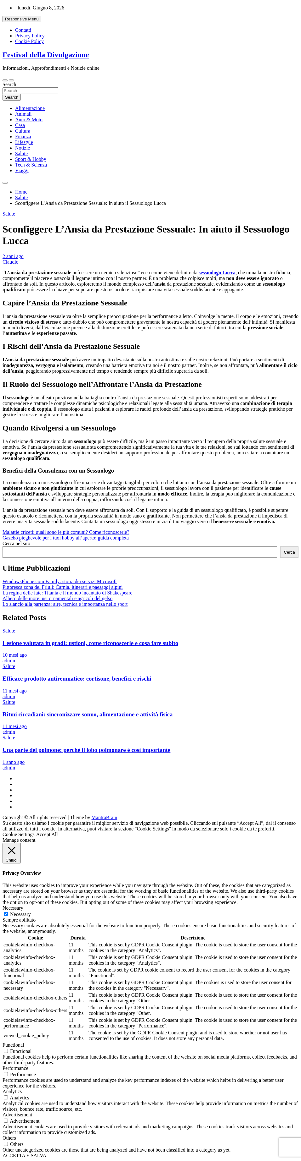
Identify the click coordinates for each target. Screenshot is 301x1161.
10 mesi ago (15, 655)
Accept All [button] (47, 834)
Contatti (23, 30)
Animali (23, 114)
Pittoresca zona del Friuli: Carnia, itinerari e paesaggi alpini (63, 587)
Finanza (23, 136)
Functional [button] (13, 1045)
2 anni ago (13, 256)
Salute (21, 153)
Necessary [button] (13, 908)
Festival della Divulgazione (46, 55)
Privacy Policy (30, 35)
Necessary (20, 914)
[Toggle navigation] (5, 80)
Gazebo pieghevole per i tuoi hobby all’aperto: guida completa (66, 537)
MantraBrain (104, 817)
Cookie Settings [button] (19, 834)
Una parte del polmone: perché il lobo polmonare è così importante (86, 750)
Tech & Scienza (31, 164)
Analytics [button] (12, 1091)
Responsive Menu (22, 19)
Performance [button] (15, 1068)
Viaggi (22, 170)
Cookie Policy (29, 41)
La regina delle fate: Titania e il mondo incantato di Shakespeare (67, 592)
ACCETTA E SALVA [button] (24, 1155)
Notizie (22, 148)
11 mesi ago (15, 690)
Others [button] (9, 1138)
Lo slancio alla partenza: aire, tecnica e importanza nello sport (65, 604)
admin (9, 660)
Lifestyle (24, 142)
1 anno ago (14, 762)
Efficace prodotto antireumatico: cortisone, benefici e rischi (77, 678)
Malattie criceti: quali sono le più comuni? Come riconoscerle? (66, 532)
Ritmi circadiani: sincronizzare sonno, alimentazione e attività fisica (88, 714)
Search (9, 84)
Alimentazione (30, 108)
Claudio (11, 262)
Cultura (22, 131)
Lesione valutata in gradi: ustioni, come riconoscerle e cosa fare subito (90, 643)
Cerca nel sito (16, 543)
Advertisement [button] (17, 1114)
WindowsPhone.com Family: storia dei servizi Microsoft (60, 581)
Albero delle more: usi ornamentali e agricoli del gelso (57, 598)
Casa (20, 125)
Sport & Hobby (30, 159)
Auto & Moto (29, 119)
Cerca (289, 552)
